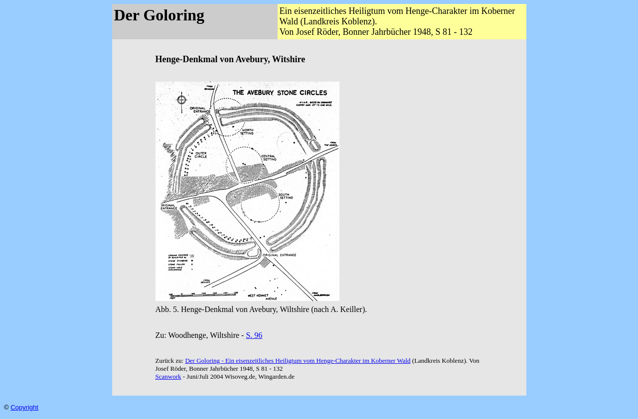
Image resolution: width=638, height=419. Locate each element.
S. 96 (254, 335)
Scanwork (168, 376)
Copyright (24, 407)
